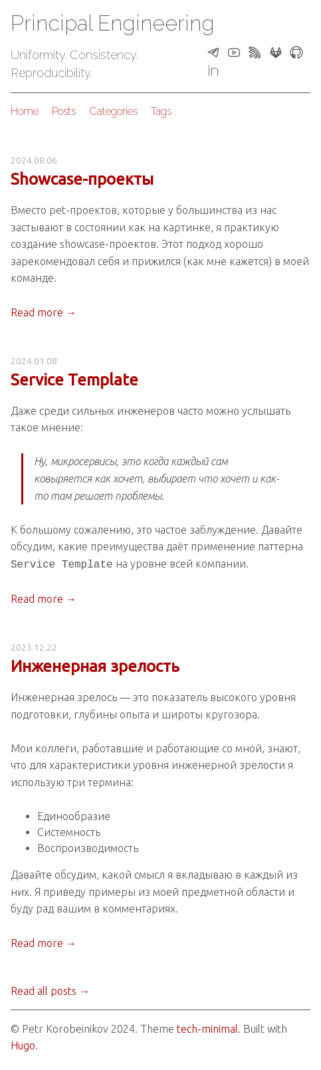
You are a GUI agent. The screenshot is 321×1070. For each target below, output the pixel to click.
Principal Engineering (113, 23)
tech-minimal (207, 1027)
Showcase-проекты (82, 179)
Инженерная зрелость (95, 665)
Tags (161, 111)
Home (25, 111)
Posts (64, 111)
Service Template (74, 380)
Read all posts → (50, 990)
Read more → (43, 312)
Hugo (23, 1044)
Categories (113, 111)
